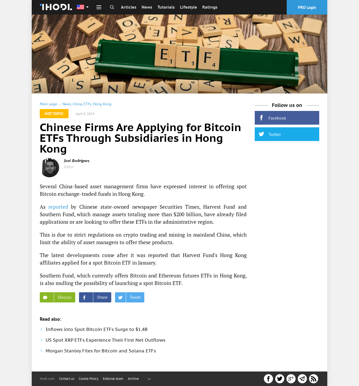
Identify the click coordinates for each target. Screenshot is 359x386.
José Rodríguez (76, 160)
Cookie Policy (88, 378)
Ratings (209, 7)
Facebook (272, 118)
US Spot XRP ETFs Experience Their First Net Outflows (105, 340)
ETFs (87, 104)
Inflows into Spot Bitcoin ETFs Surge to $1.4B (97, 329)
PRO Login (307, 7)
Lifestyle (188, 7)
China (77, 104)
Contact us (66, 378)
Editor (69, 166)
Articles (128, 7)
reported (58, 206)
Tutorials (166, 7)
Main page (48, 104)
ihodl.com (47, 378)
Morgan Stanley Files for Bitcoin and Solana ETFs (101, 351)
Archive (133, 378)
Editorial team (113, 378)
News (147, 7)
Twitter (270, 134)
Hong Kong (102, 104)
